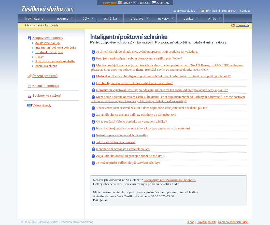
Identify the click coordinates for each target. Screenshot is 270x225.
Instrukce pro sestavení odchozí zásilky (122, 135)
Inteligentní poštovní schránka (55, 47)
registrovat (229, 10)
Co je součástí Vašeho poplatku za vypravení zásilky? (131, 121)
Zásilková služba (184, 10)
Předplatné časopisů (49, 52)
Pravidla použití (206, 221)
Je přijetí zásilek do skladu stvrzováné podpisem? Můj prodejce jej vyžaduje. (147, 51)
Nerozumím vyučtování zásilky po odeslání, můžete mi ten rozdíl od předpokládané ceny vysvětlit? (162, 90)
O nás (190, 221)
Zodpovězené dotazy (47, 38)
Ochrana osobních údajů (233, 221)
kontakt (245, 10)
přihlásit (211, 10)
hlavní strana (34, 18)
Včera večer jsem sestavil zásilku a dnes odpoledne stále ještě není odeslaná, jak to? (151, 108)
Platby (39, 56)
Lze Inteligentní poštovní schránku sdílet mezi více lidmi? (134, 83)
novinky (61, 19)
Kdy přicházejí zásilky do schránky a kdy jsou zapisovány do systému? (143, 128)
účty (85, 19)
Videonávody (41, 105)
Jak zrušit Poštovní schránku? (115, 142)
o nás (211, 19)
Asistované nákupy (47, 43)
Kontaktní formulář (45, 86)
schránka (110, 18)
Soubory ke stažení (46, 95)
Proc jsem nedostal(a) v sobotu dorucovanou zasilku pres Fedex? (139, 58)
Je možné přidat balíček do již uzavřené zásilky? (128, 162)
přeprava (136, 19)
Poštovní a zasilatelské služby (55, 61)
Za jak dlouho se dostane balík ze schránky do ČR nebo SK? (136, 114)
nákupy (162, 19)
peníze (187, 19)
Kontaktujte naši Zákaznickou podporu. (170, 180)
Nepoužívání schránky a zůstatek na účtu (123, 149)
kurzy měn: (110, 2)
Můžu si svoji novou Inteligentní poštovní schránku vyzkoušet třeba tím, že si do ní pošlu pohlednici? (163, 76)
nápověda (242, 25)
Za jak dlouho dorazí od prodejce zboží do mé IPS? (130, 156)
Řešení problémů (45, 76)
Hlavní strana (33, 25)
